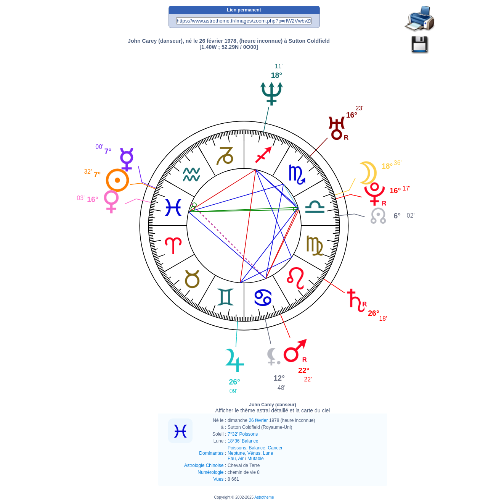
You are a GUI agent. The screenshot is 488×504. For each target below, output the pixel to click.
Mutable (255, 458)
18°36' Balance (243, 441)
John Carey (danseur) (272, 408)
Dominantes (211, 453)
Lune (268, 453)
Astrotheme (264, 497)
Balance (257, 448)
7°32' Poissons (243, 434)
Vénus (253, 453)
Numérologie (210, 472)
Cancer (275, 448)
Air (241, 458)
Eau (232, 458)
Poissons (237, 448)
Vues (218, 479)
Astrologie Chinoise (203, 465)
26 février (258, 420)
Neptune (236, 453)
